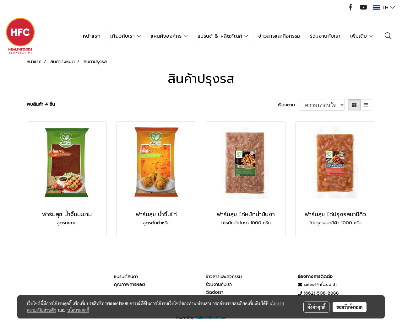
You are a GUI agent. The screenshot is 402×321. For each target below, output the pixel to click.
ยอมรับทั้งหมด (349, 307)
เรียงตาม (289, 105)
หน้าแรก (91, 36)
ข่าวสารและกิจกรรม (279, 36)
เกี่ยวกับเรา (125, 36)
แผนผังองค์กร (169, 36)
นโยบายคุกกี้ (78, 310)
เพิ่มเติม (361, 36)
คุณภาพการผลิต (129, 284)
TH (384, 7)
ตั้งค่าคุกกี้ (316, 307)
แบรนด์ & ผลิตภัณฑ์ (223, 36)
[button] (388, 36)
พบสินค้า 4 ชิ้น (41, 104)
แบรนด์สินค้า (126, 276)
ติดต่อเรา (214, 292)
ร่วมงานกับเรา (325, 36)
